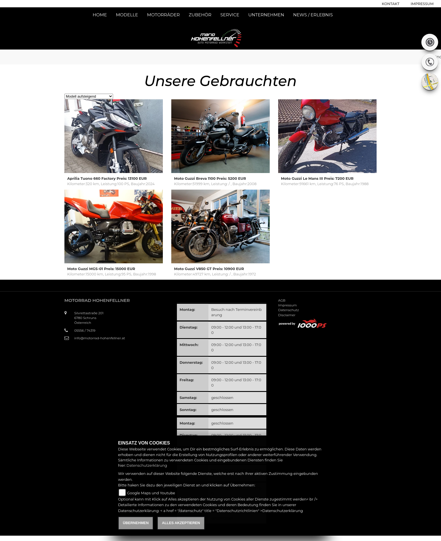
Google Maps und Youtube (151, 493)
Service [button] (229, 14)
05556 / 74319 (84, 331)
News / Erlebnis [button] (313, 14)
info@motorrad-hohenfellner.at (99, 338)
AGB (281, 300)
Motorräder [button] (163, 14)
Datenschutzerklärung (147, 465)
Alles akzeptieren (181, 523)
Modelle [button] (127, 14)
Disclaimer (286, 315)
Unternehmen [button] (266, 14)
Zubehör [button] (200, 14)
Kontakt (391, 4)
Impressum (422, 4)
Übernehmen (136, 523)
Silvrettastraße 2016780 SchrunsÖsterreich (89, 318)
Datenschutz (288, 310)
